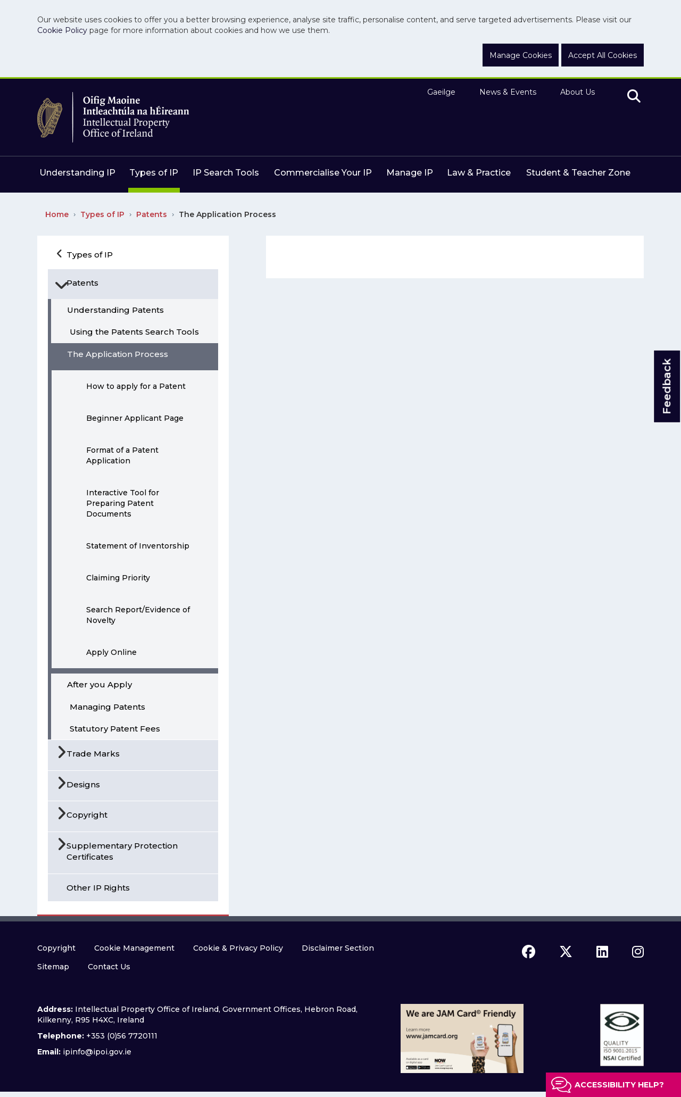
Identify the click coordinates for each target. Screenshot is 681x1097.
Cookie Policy (62, 30)
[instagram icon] (638, 952)
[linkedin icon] (602, 952)
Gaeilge (441, 92)
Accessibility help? (619, 1085)
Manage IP (409, 173)
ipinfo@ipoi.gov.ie (97, 1052)
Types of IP (153, 173)
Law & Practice (479, 173)
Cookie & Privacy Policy (238, 948)
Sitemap (53, 966)
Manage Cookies (520, 55)
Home (57, 214)
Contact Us (109, 966)
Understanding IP (77, 173)
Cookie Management (134, 948)
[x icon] (565, 952)
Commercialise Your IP (323, 173)
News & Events (507, 92)
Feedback (666, 386)
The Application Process (227, 214)
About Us (577, 92)
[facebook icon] (528, 952)
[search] (634, 97)
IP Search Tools (226, 173)
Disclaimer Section (338, 948)
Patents (151, 214)
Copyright (56, 948)
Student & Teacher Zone (578, 173)
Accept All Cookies (602, 55)
